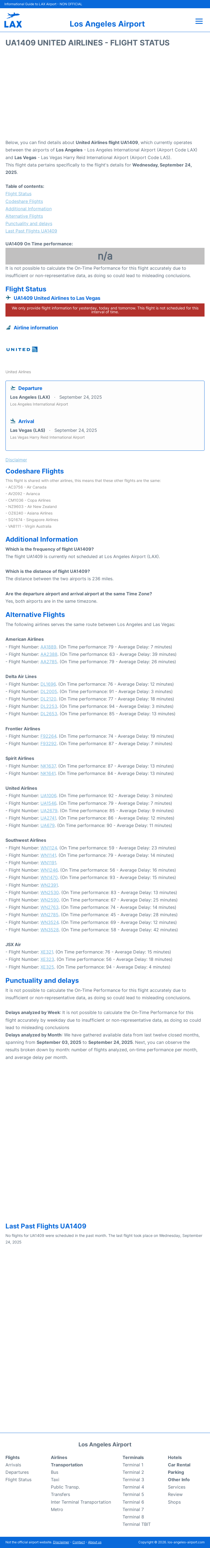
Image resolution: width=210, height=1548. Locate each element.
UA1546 (48, 803)
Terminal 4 (133, 1487)
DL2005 (48, 691)
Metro (57, 1509)
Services (176, 1487)
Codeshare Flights (24, 201)
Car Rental (179, 1464)
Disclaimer (61, 1542)
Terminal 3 (133, 1479)
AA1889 (48, 647)
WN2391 (49, 885)
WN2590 (49, 900)
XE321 (46, 952)
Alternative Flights (24, 216)
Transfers (60, 1494)
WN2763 (49, 907)
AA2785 (48, 661)
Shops (174, 1502)
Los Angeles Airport (107, 24)
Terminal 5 (133, 1494)
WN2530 (49, 892)
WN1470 (49, 877)
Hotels (175, 1457)
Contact (78, 1542)
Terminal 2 (133, 1472)
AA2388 (48, 654)
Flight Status (18, 193)
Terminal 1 (132, 1464)
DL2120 (48, 699)
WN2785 (49, 914)
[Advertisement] (105, 95)
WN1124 (48, 848)
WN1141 (48, 855)
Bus (54, 1472)
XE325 (47, 967)
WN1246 (49, 870)
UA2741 (48, 818)
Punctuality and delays (28, 223)
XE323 (47, 959)
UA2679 (48, 810)
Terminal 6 (133, 1502)
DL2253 (48, 706)
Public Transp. (65, 1487)
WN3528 (49, 929)
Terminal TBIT (136, 1524)
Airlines (59, 1457)
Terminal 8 (133, 1517)
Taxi (55, 1479)
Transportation (67, 1464)
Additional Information (28, 208)
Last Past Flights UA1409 (31, 231)
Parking (176, 1472)
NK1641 (48, 773)
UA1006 (48, 795)
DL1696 (48, 684)
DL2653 (48, 713)
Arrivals (13, 1464)
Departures (17, 1472)
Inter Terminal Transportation (81, 1502)
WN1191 (48, 862)
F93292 (48, 743)
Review (175, 1494)
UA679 (47, 825)
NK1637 (48, 766)
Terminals (133, 1457)
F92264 (48, 736)
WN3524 (49, 922)
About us (94, 1542)
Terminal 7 (133, 1509)
